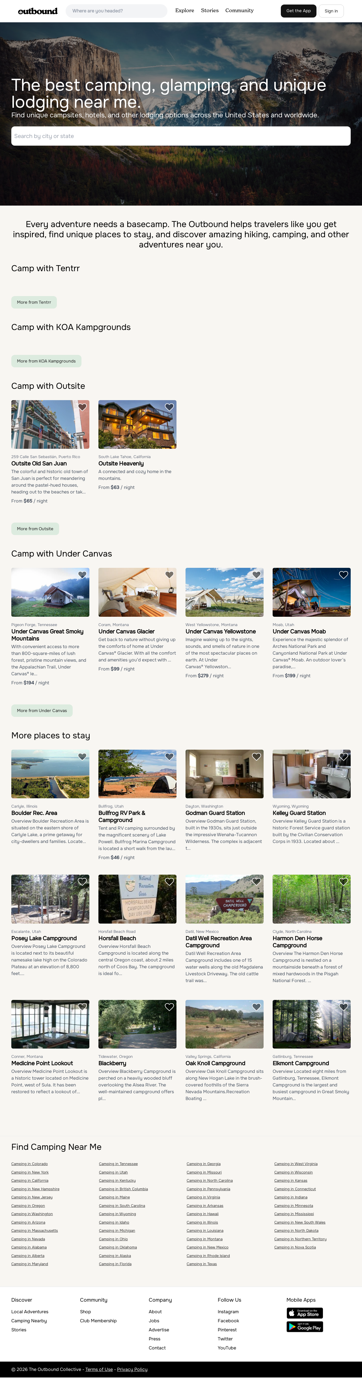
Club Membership (98, 1321)
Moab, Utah (283, 625)
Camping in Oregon (28, 1206)
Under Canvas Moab (299, 632)
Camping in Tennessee (118, 1164)
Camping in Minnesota (293, 1206)
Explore (184, 10)
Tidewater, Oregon (115, 1057)
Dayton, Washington (204, 807)
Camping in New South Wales (300, 1222)
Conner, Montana (27, 1057)
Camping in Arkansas (205, 1206)
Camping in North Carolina (210, 1181)
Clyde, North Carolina (292, 932)
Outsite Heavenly (121, 464)
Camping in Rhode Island (208, 1256)
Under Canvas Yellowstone (221, 632)
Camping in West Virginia (296, 1164)
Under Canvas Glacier (126, 632)
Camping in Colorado (29, 1164)
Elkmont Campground (301, 1064)
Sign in (331, 11)
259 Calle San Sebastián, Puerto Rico (45, 457)
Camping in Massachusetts (34, 1231)
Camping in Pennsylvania (208, 1189)
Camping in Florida (115, 1264)
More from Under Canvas (42, 711)
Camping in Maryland (29, 1264)
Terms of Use (99, 1370)
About (155, 1312)
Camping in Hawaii (203, 1214)
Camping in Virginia (203, 1198)
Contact (157, 1348)
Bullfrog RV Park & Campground (121, 817)
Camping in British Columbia (123, 1189)
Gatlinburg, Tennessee (293, 1057)
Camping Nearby (29, 1321)
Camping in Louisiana (205, 1231)
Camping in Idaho (114, 1222)
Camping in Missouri (204, 1172)
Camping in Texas (202, 1264)
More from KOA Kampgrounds (46, 362)
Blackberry (112, 1064)
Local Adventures (29, 1312)
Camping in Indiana (290, 1198)
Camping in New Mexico (208, 1248)
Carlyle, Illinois (24, 807)
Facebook (228, 1321)
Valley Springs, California (208, 1057)
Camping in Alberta (27, 1256)
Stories (210, 10)
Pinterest (227, 1330)
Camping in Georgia (204, 1164)
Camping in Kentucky (117, 1181)
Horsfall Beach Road (116, 932)
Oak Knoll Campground (215, 1064)
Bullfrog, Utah (111, 807)
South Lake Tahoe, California (124, 457)
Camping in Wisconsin (293, 1172)
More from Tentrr (34, 303)
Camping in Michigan (117, 1231)
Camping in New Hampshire (35, 1189)
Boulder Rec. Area (34, 814)
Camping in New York (30, 1172)
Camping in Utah (113, 1172)
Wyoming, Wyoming (291, 807)
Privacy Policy (132, 1370)
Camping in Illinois (202, 1222)
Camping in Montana (205, 1239)
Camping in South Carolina (122, 1206)
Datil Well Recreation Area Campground (219, 942)
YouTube (227, 1348)
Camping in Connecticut (295, 1189)
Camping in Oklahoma (118, 1248)
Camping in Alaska (115, 1256)
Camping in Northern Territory (300, 1239)
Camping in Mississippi (294, 1214)
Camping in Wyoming (117, 1214)
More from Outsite (35, 529)
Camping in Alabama (29, 1248)
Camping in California (29, 1181)
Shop (85, 1312)
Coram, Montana (113, 625)
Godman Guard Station (215, 814)
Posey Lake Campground (44, 939)
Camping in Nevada (28, 1239)
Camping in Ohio (113, 1239)
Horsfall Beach (117, 939)
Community (239, 10)
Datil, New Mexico (202, 932)
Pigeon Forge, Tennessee (34, 625)
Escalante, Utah (26, 932)
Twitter (225, 1339)
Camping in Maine (114, 1198)
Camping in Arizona (28, 1222)
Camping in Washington (32, 1214)
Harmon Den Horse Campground (297, 942)
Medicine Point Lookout (42, 1064)
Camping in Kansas (290, 1181)
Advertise (159, 1330)
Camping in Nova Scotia (295, 1248)
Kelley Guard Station (299, 814)
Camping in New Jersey (32, 1198)
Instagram (228, 1312)
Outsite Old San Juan (39, 464)
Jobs (154, 1321)
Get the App (298, 11)
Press (154, 1339)
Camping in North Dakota (296, 1231)
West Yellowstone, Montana (212, 625)
